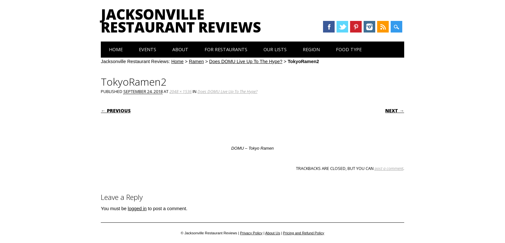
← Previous (115, 110)
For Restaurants (226, 49)
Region (311, 49)
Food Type (349, 49)
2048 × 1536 (180, 91)
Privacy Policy (251, 233)
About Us (272, 233)
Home (116, 49)
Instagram (369, 27)
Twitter (342, 27)
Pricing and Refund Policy (303, 233)
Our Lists (275, 49)
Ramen (196, 61)
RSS (383, 27)
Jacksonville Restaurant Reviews (181, 21)
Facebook (329, 27)
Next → (394, 110)
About (180, 49)
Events (147, 49)
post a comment (389, 168)
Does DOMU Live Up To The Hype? (245, 61)
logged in (137, 208)
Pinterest (356, 27)
